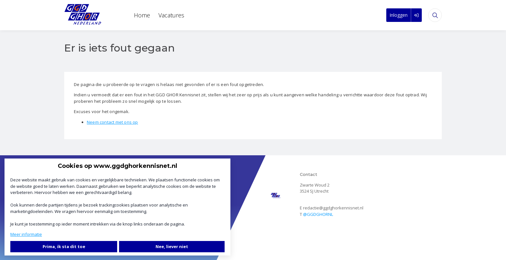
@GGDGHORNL (318, 214)
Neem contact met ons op (112, 122)
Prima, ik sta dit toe (64, 246)
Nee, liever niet (172, 246)
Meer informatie (26, 234)
